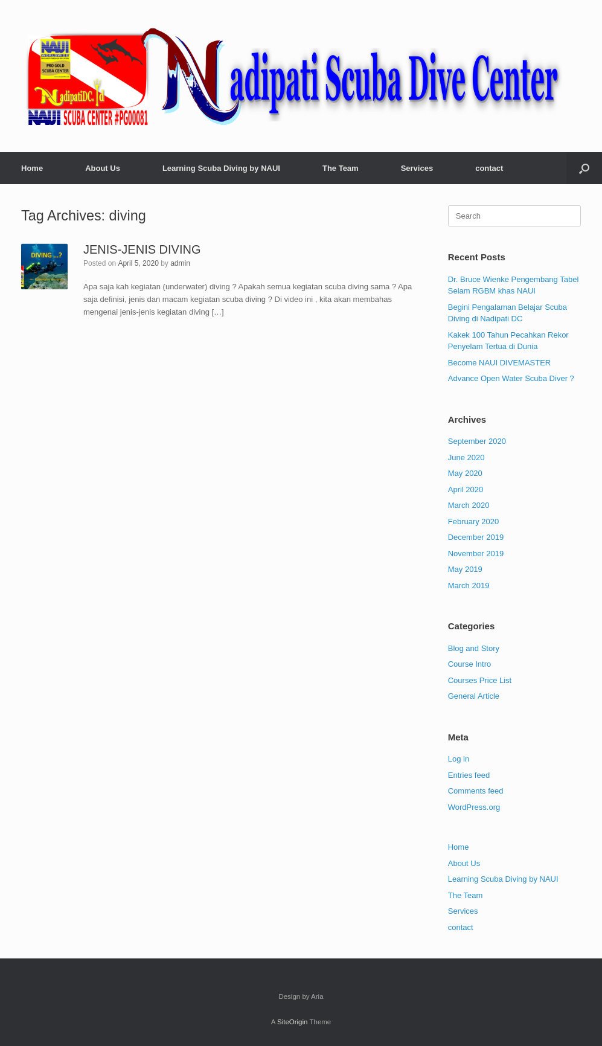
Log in (458, 758)
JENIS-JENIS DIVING (141, 249)
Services (417, 168)
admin (180, 263)
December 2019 (476, 537)
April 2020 (466, 489)
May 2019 (465, 569)
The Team (340, 168)
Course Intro (470, 664)
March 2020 (469, 505)
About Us (102, 168)
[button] (584, 168)
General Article (473, 696)
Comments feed (476, 790)
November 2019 (476, 553)
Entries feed (469, 775)
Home (32, 168)
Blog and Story (473, 648)
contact (489, 168)
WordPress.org (474, 807)
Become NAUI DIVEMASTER (499, 362)
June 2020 (466, 457)
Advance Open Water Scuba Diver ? (511, 378)
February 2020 (473, 521)
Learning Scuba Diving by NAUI (221, 168)
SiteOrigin (292, 1021)
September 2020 (477, 441)
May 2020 (465, 473)
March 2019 (469, 585)
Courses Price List (479, 680)
